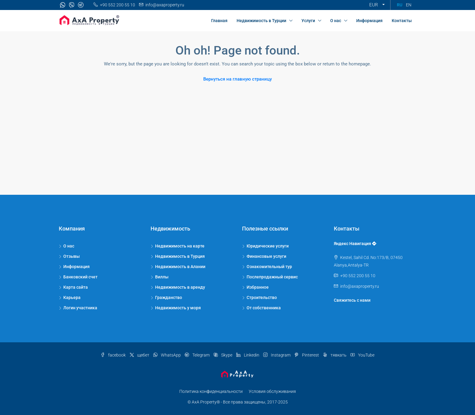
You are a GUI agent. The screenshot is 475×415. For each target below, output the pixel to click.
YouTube (362, 355)
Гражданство (168, 297)
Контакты (402, 20)
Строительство (262, 297)
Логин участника (80, 307)
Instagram (277, 355)
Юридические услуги (268, 246)
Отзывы (71, 256)
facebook (114, 355)
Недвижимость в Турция (180, 256)
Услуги (308, 20)
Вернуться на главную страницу (237, 79)
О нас (335, 20)
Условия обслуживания (272, 391)
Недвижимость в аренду (180, 287)
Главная (219, 20)
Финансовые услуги (266, 256)
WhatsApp (167, 355)
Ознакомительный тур (269, 266)
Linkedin (248, 355)
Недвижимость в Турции (261, 20)
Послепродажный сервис (272, 276)
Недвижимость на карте (179, 246)
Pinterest (307, 355)
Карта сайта (75, 287)
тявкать (335, 355)
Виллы (161, 276)
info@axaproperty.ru (359, 286)
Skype (223, 355)
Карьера (72, 297)
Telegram (198, 355)
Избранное (258, 287)
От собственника (264, 307)
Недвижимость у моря (178, 307)
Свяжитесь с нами (352, 300)
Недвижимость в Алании (180, 266)
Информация (369, 20)
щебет (140, 355)
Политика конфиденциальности (211, 391)
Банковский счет (80, 276)
